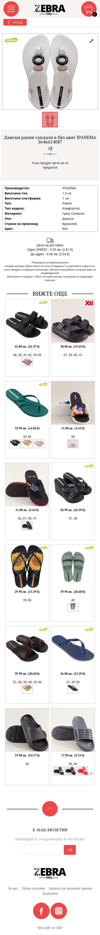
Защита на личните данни (70, 888)
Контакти (50, 893)
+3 (91, 773)
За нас (13, 888)
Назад (15, 23)
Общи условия (33, 888)
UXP (59, 927)
